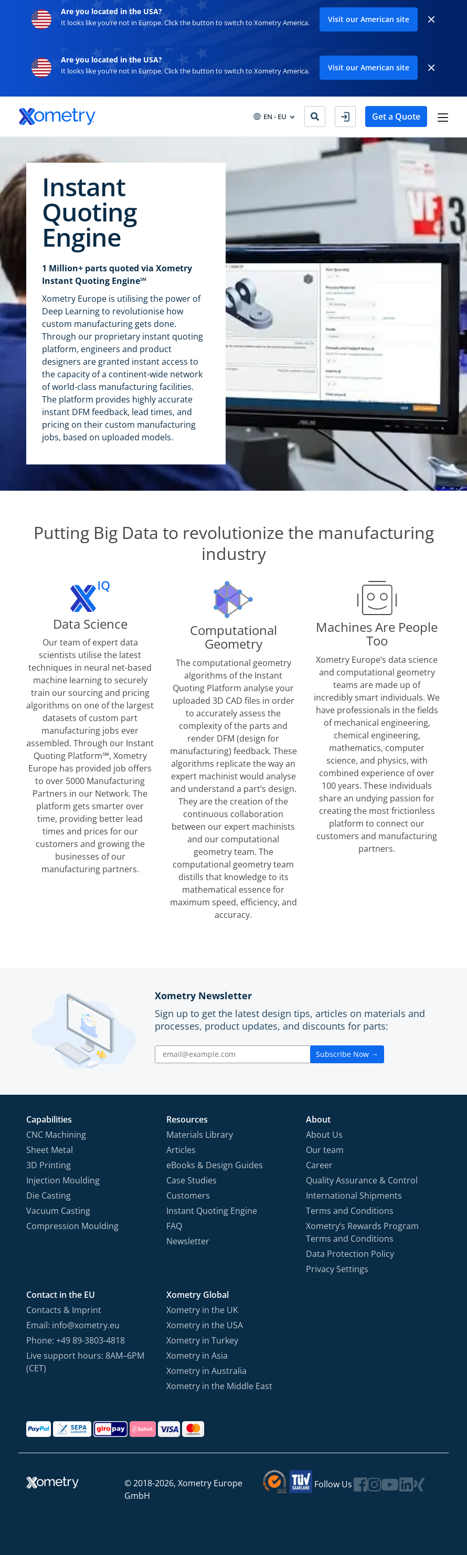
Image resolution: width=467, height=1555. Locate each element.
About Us (324, 1134)
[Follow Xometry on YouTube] (390, 1484)
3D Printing (48, 1165)
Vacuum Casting (58, 1211)
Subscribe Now (347, 1054)
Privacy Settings (337, 1269)
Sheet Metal (49, 1150)
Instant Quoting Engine (211, 1211)
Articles (181, 1150)
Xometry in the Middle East (219, 1386)
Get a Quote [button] (396, 116)
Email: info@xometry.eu (73, 1325)
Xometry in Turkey (202, 1340)
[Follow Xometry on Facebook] (360, 1484)
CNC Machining (56, 1134)
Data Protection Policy (350, 1254)
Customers (188, 1195)
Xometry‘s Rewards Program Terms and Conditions (362, 1232)
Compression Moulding (72, 1226)
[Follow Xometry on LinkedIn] (406, 1484)
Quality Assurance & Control (362, 1180)
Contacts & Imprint (63, 1310)
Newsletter (187, 1241)
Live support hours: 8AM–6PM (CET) (85, 1362)
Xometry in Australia (206, 1371)
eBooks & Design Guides (214, 1165)
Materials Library (199, 1134)
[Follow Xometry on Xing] (419, 1484)
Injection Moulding (63, 1180)
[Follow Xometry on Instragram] (374, 1484)
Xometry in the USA (204, 1325)
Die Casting (48, 1195)
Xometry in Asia (197, 1355)
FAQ (174, 1226)
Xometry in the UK (202, 1310)
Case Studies (191, 1180)
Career (319, 1165)
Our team (325, 1150)
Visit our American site (368, 19)
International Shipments (354, 1195)
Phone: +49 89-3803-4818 (75, 1340)
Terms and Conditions (350, 1211)
